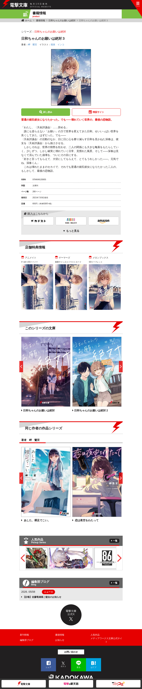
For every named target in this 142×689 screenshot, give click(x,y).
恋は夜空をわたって (86, 520)
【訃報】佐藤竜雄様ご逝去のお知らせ (42, 597)
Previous (22, 558)
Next (119, 558)
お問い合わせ (71, 652)
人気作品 (95, 635)
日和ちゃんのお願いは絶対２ (91, 410)
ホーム (28, 20)
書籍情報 (40, 20)
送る (78, 667)
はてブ (93, 667)
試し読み (47, 112)
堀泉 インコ (57, 44)
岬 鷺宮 (32, 44)
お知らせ (59, 640)
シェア (48, 667)
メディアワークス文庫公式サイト (106, 640)
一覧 (115, 540)
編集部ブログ (26, 640)
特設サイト (98, 112)
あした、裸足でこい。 (36, 520)
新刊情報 (24, 635)
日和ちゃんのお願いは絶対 (62, 20)
